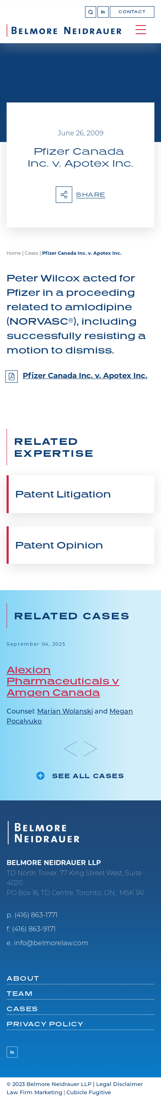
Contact (132, 11)
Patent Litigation (63, 494)
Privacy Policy (45, 1024)
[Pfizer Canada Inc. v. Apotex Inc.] (80, 379)
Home (14, 253)
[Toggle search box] (90, 11)
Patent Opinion (59, 545)
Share (81, 194)
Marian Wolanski (65, 712)
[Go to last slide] (70, 748)
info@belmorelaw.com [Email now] (51, 943)
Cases (31, 253)
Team (20, 993)
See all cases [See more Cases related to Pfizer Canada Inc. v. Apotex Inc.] (88, 776)
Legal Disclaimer (119, 1084)
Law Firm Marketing (34, 1092)
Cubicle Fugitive (88, 1092)
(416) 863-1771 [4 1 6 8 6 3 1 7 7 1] (36, 915)
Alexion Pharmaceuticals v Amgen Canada (63, 681)
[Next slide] (90, 748)
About (23, 978)
